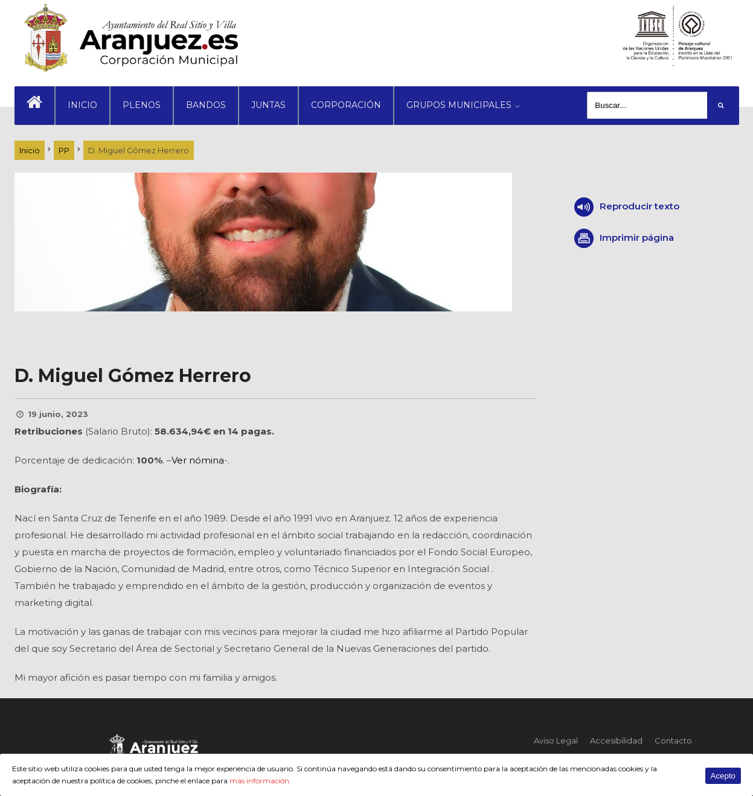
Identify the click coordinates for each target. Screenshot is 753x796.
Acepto (723, 775)
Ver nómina (197, 460)
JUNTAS (268, 105)
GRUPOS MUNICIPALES (458, 105)
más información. (260, 780)
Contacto (673, 740)
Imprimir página (637, 237)
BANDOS (206, 105)
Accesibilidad (616, 740)
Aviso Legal (556, 740)
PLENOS (142, 105)
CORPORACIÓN (346, 105)
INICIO (82, 105)
